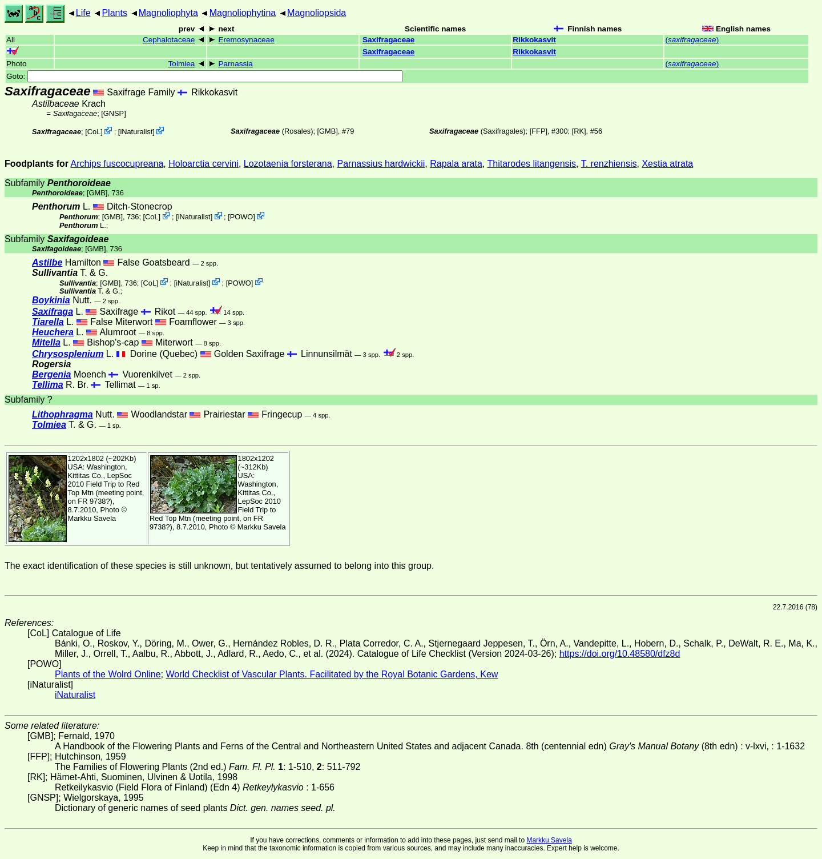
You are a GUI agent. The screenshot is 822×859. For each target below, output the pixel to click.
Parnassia (235, 63)
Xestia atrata (667, 163)
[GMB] (327, 131)
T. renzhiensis (609, 163)
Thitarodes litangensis (531, 163)
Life (83, 13)
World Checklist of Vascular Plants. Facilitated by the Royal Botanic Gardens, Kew (332, 674)
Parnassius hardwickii (381, 163)
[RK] (579, 131)
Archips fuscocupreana (117, 163)
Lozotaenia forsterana (288, 163)
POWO (241, 216)
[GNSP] (113, 113)
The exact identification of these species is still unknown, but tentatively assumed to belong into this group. (219, 566)
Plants (114, 13)
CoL (93, 131)
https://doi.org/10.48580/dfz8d (619, 654)
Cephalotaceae (169, 39)
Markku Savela (548, 840)
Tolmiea (181, 63)
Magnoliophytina (242, 13)
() (692, 39)
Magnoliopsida (316, 13)
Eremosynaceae (246, 39)
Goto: (204, 76)
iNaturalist (136, 131)
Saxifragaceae (388, 39)
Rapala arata (456, 163)
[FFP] (538, 131)
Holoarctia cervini (203, 163)
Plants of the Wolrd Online (108, 674)
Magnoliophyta (168, 13)
